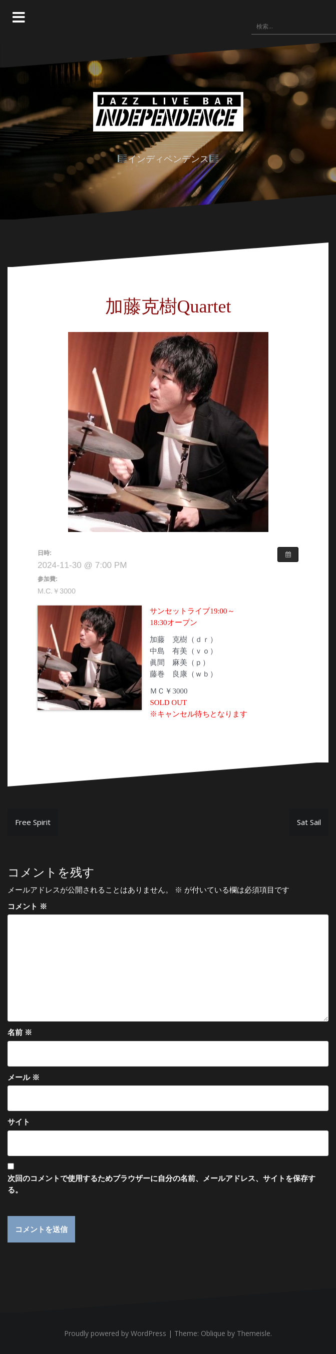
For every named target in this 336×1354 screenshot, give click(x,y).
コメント (27, 906)
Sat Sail (309, 822)
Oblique (213, 1333)
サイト (19, 1121)
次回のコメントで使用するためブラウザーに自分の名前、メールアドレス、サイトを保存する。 (161, 1183)
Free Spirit (33, 822)
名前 (20, 1032)
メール (24, 1077)
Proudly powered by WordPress (115, 1333)
